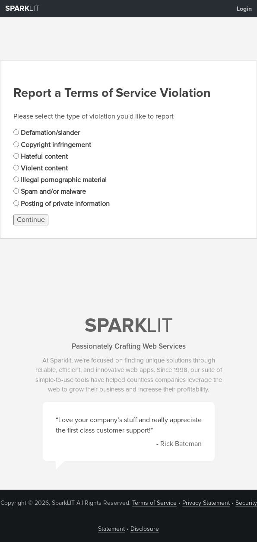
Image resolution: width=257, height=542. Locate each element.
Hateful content (40, 156)
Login (244, 9)
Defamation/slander (46, 132)
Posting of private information (61, 203)
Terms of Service (154, 503)
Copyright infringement (52, 144)
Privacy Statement (206, 503)
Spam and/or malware (49, 191)
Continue (31, 219)
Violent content (40, 168)
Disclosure (144, 529)
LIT (22, 9)
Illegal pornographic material (60, 179)
